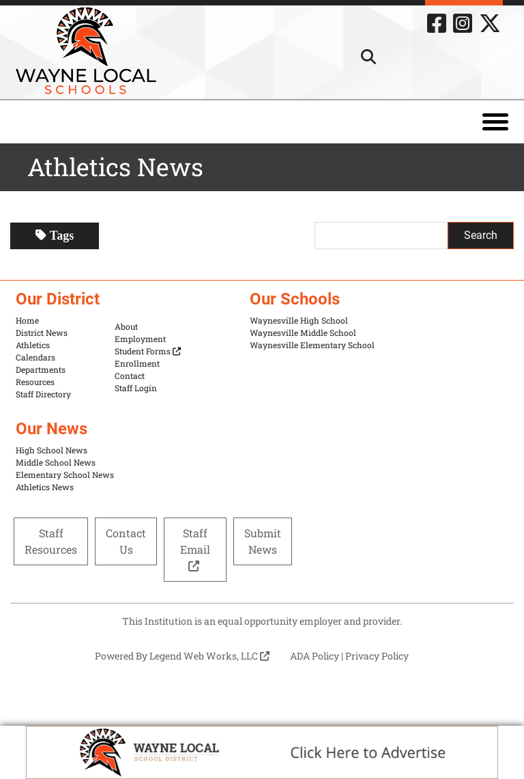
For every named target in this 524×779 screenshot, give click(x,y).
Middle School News (56, 462)
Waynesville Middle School (303, 332)
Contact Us (126, 541)
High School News (51, 449)
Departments (41, 369)
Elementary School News (65, 474)
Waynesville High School (299, 320)
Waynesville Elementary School (312, 344)
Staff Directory (43, 393)
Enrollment (137, 363)
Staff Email (195, 548)
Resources (35, 381)
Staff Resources (51, 541)
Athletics (33, 344)
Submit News (262, 541)
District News (42, 332)
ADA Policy (314, 655)
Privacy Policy (377, 655)
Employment (140, 338)
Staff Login (136, 387)
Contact (130, 375)
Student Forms (148, 350)
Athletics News (45, 486)
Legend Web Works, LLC (209, 655)
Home (27, 320)
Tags (54, 235)
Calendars (35, 357)
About (126, 326)
